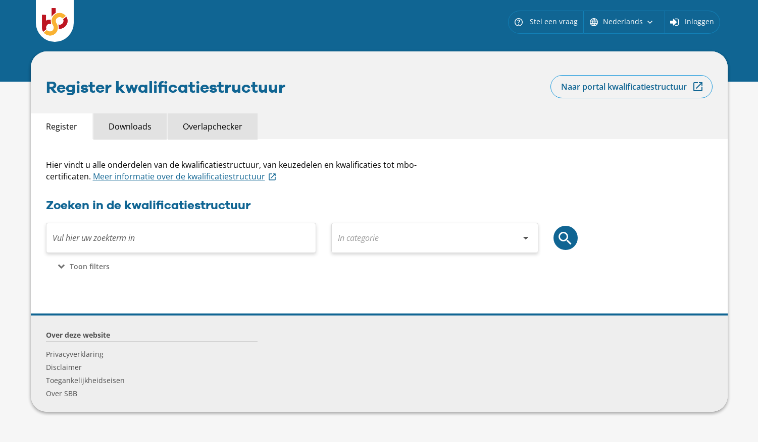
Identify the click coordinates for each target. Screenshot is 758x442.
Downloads (130, 126)
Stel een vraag (546, 21)
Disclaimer (64, 367)
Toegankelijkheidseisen (85, 380)
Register (61, 126)
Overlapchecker (212, 126)
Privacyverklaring (75, 354)
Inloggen (699, 21)
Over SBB (61, 393)
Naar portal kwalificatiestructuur (624, 86)
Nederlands (622, 21)
